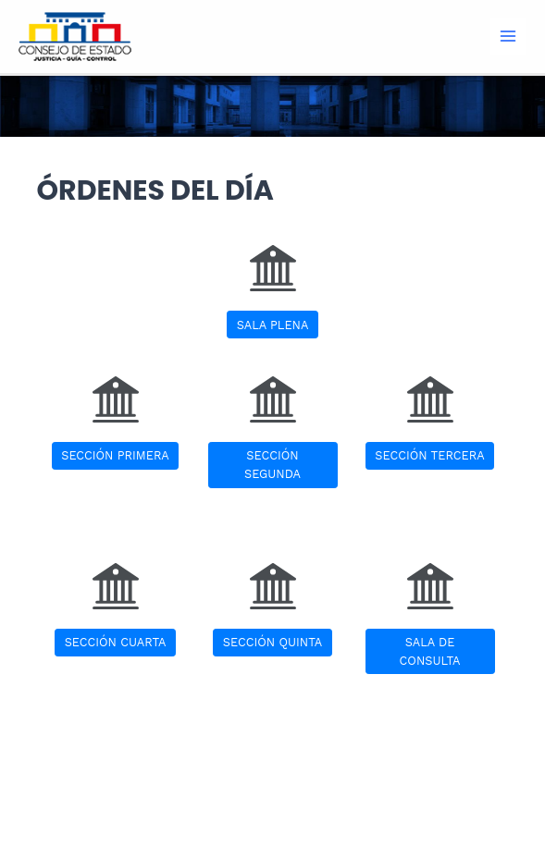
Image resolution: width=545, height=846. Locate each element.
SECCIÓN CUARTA (116, 642)
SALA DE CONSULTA (430, 651)
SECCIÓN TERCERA (429, 455)
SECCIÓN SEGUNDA (272, 464)
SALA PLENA (273, 325)
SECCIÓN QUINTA (272, 642)
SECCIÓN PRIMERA (115, 455)
